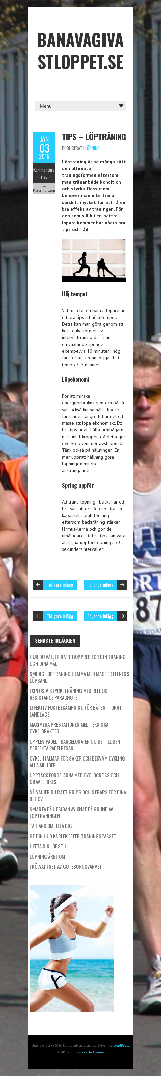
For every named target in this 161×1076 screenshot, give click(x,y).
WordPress (121, 1045)
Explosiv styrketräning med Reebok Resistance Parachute (68, 694)
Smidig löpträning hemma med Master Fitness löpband (79, 677)
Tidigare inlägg (60, 584)
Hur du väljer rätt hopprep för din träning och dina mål (78, 660)
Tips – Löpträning (94, 136)
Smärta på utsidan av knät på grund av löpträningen (71, 812)
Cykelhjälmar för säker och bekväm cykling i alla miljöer (79, 761)
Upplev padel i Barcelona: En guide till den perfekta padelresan (75, 745)
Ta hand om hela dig (51, 825)
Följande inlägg (100, 584)
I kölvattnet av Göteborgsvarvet (66, 866)
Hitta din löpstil (48, 846)
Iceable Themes (92, 1052)
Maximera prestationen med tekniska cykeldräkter (69, 728)
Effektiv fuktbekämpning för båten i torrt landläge (76, 711)
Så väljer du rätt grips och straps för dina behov (78, 795)
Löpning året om (47, 856)
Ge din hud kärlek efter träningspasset (73, 836)
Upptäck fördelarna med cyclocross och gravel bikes (74, 778)
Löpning (92, 148)
